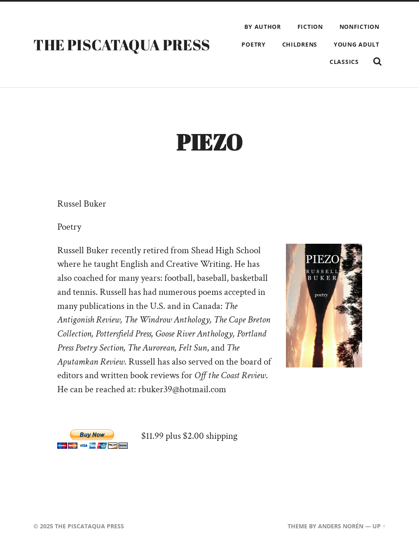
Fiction (310, 27)
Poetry (253, 44)
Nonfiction (359, 27)
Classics (344, 62)
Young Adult (356, 44)
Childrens (299, 44)
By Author (262, 27)
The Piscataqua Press (121, 44)
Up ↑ (378, 526)
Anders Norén (340, 526)
